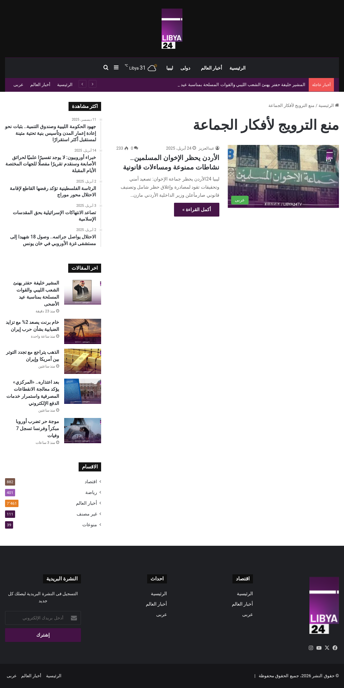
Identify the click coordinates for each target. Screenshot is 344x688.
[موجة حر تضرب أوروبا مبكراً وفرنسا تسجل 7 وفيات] (82, 430)
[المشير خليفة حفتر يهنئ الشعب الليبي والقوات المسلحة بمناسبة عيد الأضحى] (82, 292)
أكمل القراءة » (196, 209)
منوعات (89, 524)
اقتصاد (91, 481)
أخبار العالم (211, 68)
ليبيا (169, 68)
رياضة (91, 492)
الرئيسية (237, 68)
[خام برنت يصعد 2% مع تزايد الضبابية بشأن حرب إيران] (82, 331)
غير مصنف (87, 514)
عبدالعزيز (206, 148)
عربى (18, 84)
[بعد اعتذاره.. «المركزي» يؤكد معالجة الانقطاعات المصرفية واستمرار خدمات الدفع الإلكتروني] (82, 391)
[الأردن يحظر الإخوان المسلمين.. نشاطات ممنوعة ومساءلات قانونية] (283, 176)
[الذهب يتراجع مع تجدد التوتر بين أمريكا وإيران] (82, 361)
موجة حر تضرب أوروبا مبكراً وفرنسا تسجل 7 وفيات (37, 428)
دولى (185, 68)
